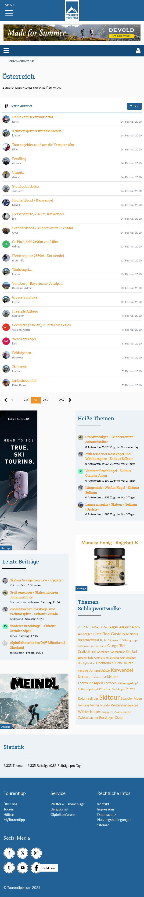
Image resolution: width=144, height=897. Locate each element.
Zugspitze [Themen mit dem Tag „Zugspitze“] (107, 712)
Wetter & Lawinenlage (67, 804)
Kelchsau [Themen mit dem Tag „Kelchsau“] (84, 677)
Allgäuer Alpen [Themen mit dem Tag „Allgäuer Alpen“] (129, 627)
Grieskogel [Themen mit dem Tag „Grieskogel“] (103, 652)
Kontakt (103, 804)
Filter (134, 106)
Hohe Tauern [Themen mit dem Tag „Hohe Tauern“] (124, 663)
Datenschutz (106, 814)
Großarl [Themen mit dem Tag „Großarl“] (131, 652)
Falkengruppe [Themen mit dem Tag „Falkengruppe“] (130, 640)
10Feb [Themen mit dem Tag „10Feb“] (95, 627)
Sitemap (103, 825)
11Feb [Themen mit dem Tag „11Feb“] (104, 627)
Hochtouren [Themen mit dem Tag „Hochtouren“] (105, 663)
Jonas (13, 636)
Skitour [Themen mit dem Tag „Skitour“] (109, 697)
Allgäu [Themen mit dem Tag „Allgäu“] (113, 627)
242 (45, 400)
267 (62, 400)
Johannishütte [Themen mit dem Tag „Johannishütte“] (99, 670)
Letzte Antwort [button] (21, 106)
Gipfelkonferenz (62, 814)
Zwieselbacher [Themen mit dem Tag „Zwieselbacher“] (123, 712)
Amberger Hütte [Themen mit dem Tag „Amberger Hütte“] (89, 634)
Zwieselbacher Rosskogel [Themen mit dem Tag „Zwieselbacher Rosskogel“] (95, 718)
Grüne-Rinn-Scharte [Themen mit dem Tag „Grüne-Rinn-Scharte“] (106, 657)
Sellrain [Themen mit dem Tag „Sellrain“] (93, 698)
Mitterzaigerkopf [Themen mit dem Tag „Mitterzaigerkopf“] (128, 683)
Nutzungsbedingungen (114, 819)
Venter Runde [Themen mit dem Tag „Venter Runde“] (100, 705)
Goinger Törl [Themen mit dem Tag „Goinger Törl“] (116, 646)
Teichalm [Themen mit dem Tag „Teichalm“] (83, 705)
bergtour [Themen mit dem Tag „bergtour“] (132, 634)
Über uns (10, 804)
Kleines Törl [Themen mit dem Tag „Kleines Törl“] (99, 677)
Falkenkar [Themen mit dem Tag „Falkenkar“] (84, 646)
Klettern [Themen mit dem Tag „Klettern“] (113, 677)
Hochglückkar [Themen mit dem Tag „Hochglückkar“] (86, 663)
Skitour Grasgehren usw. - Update (35, 580)
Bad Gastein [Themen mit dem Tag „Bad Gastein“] (113, 633)
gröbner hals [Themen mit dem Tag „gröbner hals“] (85, 657)
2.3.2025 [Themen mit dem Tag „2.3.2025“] (84, 627)
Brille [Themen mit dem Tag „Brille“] (103, 640)
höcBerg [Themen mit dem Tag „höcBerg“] (83, 670)
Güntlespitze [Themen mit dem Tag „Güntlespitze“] (128, 657)
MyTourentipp (14, 819)
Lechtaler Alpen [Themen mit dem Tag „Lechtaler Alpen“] (90, 683)
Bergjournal (59, 809)
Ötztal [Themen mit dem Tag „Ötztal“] (119, 718)
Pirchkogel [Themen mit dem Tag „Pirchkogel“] (118, 689)
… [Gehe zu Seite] (18, 400)
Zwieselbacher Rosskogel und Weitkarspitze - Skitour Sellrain (34, 611)
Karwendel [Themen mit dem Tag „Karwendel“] (122, 670)
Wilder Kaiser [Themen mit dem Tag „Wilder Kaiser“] (89, 711)
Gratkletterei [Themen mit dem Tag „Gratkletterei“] (87, 652)
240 (26, 400)
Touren (9, 809)
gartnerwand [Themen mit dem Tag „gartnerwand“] (98, 646)
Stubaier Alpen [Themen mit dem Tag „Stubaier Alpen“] (131, 698)
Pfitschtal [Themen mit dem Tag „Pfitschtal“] (105, 689)
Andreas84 (16, 619)
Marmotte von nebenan (24, 602)
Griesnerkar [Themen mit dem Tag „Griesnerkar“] (118, 652)
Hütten (9, 814)
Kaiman (14, 585)
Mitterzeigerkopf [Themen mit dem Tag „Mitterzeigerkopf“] (88, 689)
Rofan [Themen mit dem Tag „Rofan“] (82, 698)
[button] (6, 50)
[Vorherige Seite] (5, 400)
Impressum (105, 809)
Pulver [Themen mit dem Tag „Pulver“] (130, 689)
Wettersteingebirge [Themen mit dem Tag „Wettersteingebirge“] (124, 705)
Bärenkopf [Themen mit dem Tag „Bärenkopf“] (114, 640)
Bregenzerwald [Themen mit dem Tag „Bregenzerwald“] (88, 640)
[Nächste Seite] (70, 400)
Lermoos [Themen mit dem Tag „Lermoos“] (110, 683)
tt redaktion (17, 652)
